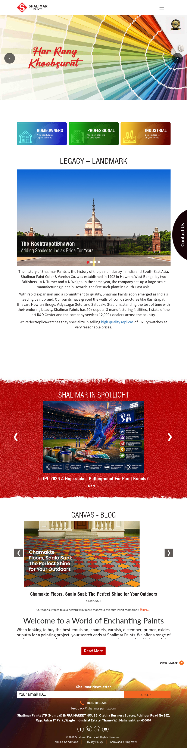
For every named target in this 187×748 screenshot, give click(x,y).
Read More (93, 650)
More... (93, 486)
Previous (9, 58)
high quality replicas (117, 321)
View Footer (168, 663)
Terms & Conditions (65, 742)
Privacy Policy (94, 742)
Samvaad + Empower (123, 742)
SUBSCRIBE (147, 695)
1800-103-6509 (93, 703)
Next (177, 58)
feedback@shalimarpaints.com (93, 708)
